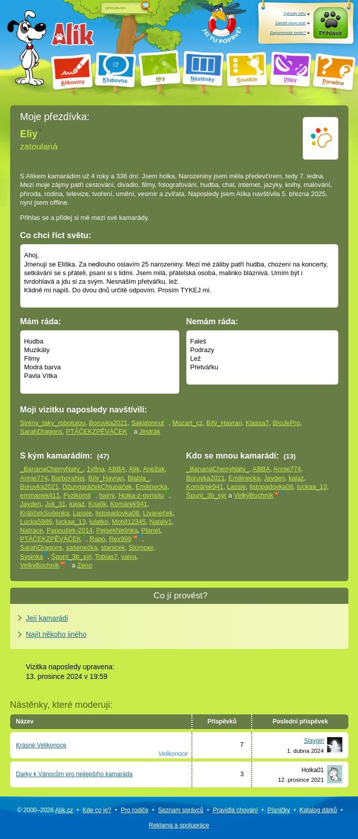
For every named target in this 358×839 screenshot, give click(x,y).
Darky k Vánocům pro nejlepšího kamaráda (74, 774)
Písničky (278, 810)
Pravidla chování (235, 810)
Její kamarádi (47, 618)
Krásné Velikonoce (41, 745)
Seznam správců (180, 810)
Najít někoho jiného (56, 634)
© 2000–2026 (45, 810)
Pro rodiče (135, 810)
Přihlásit (330, 33)
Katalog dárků (318, 810)
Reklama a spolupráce (179, 825)
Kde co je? (97, 810)
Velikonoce (173, 753)
